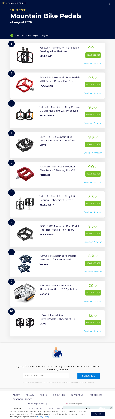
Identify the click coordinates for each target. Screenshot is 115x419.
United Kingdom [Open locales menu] (76, 404)
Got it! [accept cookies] (98, 414)
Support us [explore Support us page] (77, 395)
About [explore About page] (16, 395)
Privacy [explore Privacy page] (30, 395)
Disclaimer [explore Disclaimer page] (59, 395)
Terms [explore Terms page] (43, 395)
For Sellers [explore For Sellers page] (95, 395)
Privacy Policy (42, 416)
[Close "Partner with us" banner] (111, 408)
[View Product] (57, 56)
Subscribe (88, 376)
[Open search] (110, 4)
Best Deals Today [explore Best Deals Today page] (22, 399)
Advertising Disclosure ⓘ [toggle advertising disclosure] (37, 404)
